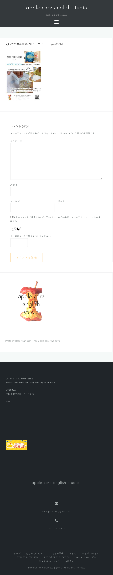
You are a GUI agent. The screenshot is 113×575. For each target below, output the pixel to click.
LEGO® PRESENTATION (57, 557)
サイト (61, 201)
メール (15, 201)
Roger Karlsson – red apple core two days (37, 340)
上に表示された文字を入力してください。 (31, 236)
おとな (72, 553)
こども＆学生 (57, 553)
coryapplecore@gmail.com (56, 511)
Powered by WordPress (40, 567)
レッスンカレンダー (86, 557)
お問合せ (69, 561)
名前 (14, 185)
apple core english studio (56, 8)
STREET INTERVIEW (27, 557)
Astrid (67, 567)
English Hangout (90, 553)
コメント (16, 140)
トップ (17, 553)
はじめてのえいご (35, 553)
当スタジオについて (49, 561)
